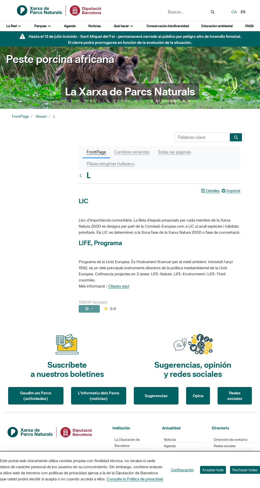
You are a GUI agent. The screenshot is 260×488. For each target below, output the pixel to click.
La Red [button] (14, 26)
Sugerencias (156, 395)
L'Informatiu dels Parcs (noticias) (98, 395)
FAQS (249, 26)
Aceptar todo (213, 469)
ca (234, 11)
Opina (198, 395)
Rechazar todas (245, 469)
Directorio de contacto (230, 439)
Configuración (182, 469)
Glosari (41, 116)
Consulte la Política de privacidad (135, 478)
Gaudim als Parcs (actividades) (35, 395)
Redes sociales (234, 395)
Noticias (94, 26)
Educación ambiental (217, 26)
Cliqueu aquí (118, 286)
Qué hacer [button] (124, 26)
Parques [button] (43, 26)
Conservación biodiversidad (168, 26)
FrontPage (20, 116)
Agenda (70, 26)
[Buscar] (201, 137)
